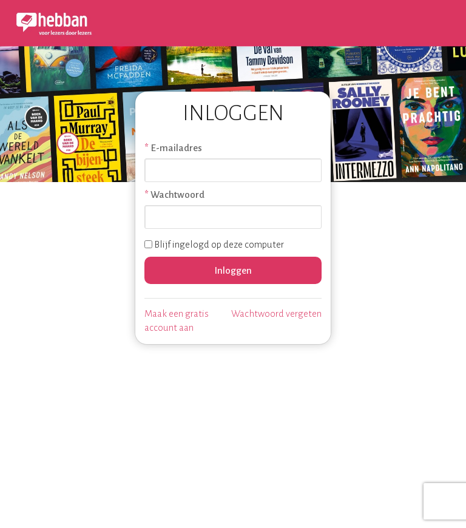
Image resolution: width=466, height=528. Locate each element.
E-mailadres (176, 148)
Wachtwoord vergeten (276, 313)
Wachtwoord (177, 194)
